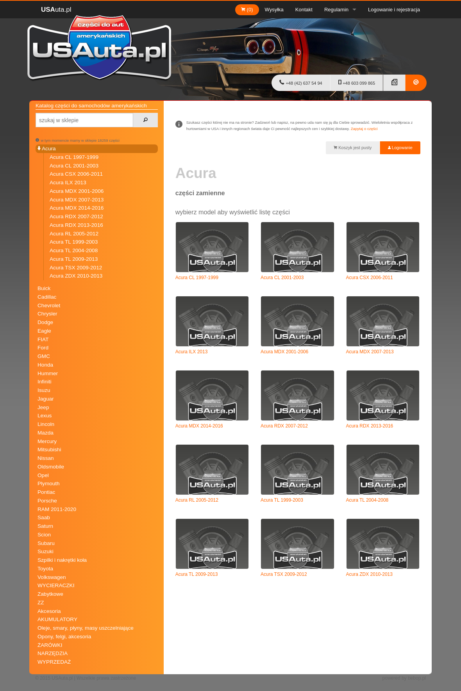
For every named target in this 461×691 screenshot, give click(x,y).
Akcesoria (49, 611)
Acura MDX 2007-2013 (77, 200)
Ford (43, 348)
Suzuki (46, 551)
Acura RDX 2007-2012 (76, 216)
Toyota (45, 569)
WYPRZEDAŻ (54, 662)
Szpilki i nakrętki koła (62, 560)
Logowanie (400, 147)
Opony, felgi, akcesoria (64, 636)
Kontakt (304, 9)
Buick (44, 288)
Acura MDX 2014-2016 (77, 208)
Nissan (46, 458)
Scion (44, 535)
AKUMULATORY (57, 619)
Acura (47, 148)
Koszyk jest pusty (353, 147)
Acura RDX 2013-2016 (76, 225)
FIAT (43, 339)
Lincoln (46, 424)
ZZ (41, 603)
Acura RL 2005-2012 (74, 234)
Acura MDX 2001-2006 (77, 191)
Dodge (45, 322)
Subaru (46, 543)
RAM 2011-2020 (57, 509)
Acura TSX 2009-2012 (76, 268)
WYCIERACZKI (56, 585)
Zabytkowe (50, 594)
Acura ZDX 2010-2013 (76, 276)
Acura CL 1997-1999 (74, 157)
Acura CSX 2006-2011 (76, 174)
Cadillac (47, 297)
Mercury (47, 441)
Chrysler (47, 314)
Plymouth (49, 483)
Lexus (45, 416)
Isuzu (44, 390)
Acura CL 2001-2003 (74, 166)
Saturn (45, 526)
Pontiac (46, 492)
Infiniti (45, 382)
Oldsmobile (51, 467)
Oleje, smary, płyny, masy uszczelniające (86, 628)
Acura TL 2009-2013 (74, 259)
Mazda (46, 433)
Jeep (43, 407)
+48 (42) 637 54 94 (300, 82)
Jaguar (46, 399)
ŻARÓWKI (50, 645)
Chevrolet (49, 305)
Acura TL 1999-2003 (74, 242)
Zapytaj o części (364, 128)
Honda (45, 365)
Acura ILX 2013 (68, 182)
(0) (247, 9)
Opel (43, 475)
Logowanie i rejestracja (394, 9)
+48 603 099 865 (356, 82)
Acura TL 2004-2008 (74, 250)
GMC (44, 356)
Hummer (48, 373)
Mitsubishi (49, 449)
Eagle (44, 331)
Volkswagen (52, 577)
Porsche (47, 501)
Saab (44, 517)
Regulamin (336, 9)
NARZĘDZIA (53, 653)
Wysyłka (274, 9)
